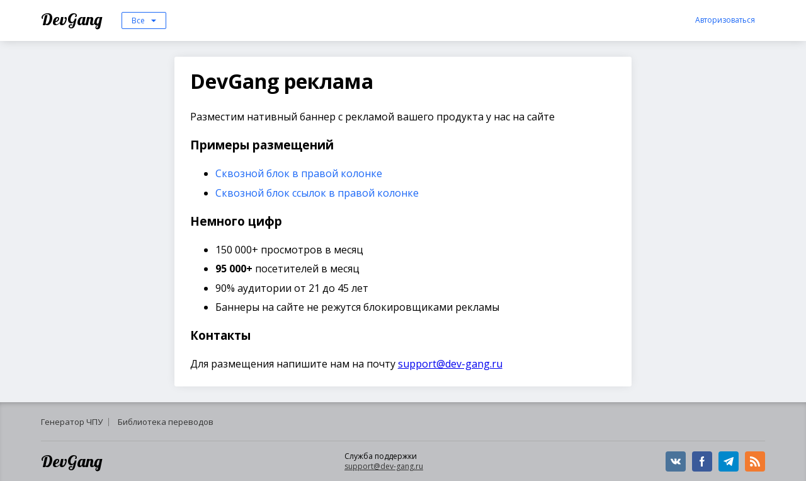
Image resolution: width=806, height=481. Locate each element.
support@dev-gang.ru (450, 364)
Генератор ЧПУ (72, 421)
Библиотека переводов (165, 421)
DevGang (73, 19)
